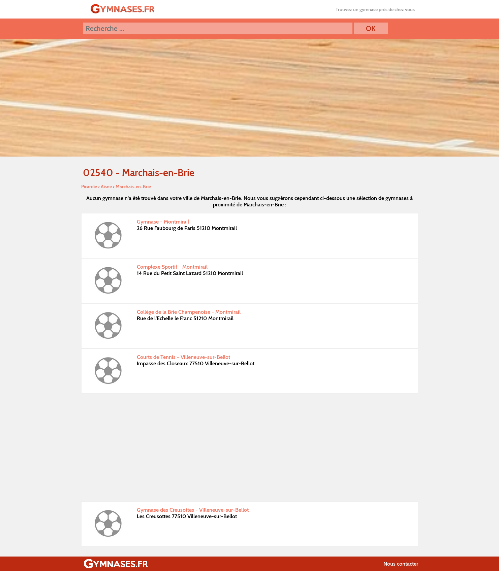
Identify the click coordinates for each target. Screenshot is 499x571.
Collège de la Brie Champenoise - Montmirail (189, 312)
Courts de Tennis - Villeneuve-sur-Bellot (183, 357)
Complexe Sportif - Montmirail (172, 267)
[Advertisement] (249, 447)
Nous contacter (400, 564)
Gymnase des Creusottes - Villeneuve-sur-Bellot (193, 510)
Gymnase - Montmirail (163, 222)
